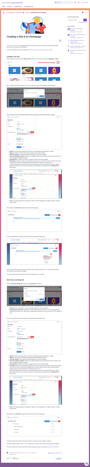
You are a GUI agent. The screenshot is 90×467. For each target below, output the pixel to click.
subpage (57, 452)
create (60, 452)
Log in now (84, 2)
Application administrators (13, 45)
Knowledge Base (10, 12)
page (50, 452)
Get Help (9, 6)
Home (3, 6)
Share (58, 458)
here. (51, 162)
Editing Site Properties (54, 447)
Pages (27, 12)
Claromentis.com (28, 6)
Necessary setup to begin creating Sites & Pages (41, 49)
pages (53, 452)
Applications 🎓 (20, 12)
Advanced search (83, 22)
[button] (75, 2)
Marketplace (18, 6)
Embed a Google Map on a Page (78, 47)
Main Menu (44, 269)
